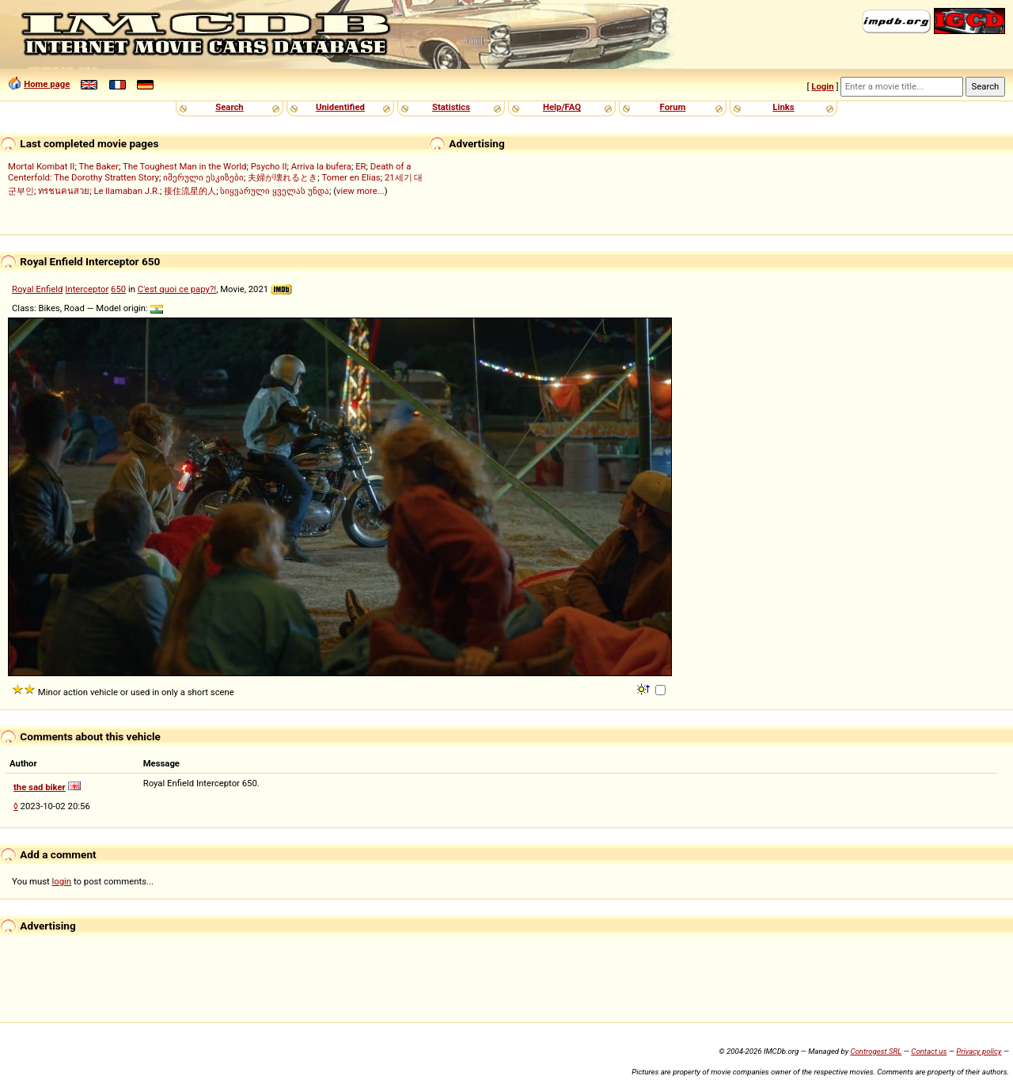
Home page (47, 83)
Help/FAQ (562, 106)
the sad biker (39, 787)
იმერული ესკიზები (203, 177)
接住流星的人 (190, 190)
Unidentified (340, 106)
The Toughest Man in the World (185, 166)
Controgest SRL (875, 1051)
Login (822, 86)
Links (783, 106)
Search (229, 106)
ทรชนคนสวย (63, 190)
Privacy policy (978, 1051)
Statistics (451, 106)
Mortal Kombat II (41, 166)
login (62, 881)
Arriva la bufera (321, 166)
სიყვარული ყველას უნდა (274, 190)
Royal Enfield (37, 289)
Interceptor (86, 289)
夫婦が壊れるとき (282, 177)
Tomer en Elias (350, 177)
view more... (360, 190)
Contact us (929, 1051)
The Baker (98, 166)
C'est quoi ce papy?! (177, 289)
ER (360, 166)
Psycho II (269, 166)
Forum (673, 106)
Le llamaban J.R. (126, 190)
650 (118, 289)
